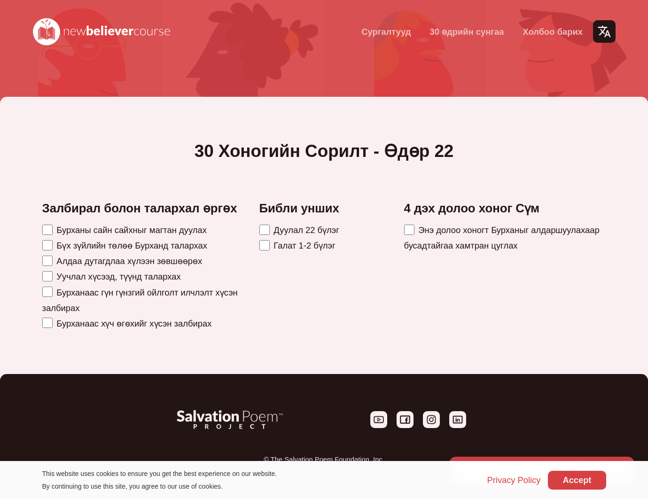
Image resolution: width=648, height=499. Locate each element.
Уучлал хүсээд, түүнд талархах (111, 276)
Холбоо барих (553, 32)
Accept (576, 480)
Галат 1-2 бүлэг (297, 245)
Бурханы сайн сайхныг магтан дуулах (124, 230)
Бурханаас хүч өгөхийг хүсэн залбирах (127, 323)
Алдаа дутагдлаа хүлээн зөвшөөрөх (122, 261)
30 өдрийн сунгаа (466, 32)
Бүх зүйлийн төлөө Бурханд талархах (124, 245)
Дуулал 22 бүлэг (299, 230)
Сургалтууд (386, 32)
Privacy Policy (513, 480)
